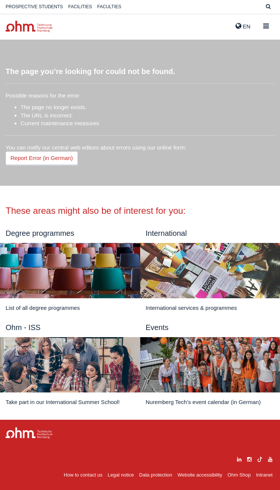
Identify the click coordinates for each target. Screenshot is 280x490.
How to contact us (83, 475)
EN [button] (243, 26)
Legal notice (121, 475)
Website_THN (29, 26)
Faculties (109, 6)
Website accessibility (200, 475)
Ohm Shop (239, 475)
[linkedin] (239, 458)
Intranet (264, 475)
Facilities (80, 6)
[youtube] (270, 458)
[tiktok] (260, 458)
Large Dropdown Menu (29, 433)
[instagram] (249, 458)
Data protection (155, 475)
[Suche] (268, 7)
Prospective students (34, 6)
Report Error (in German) (41, 158)
